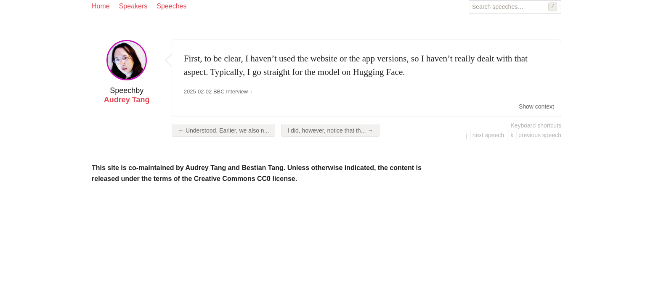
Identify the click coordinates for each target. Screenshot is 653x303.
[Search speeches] (515, 6)
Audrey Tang (127, 100)
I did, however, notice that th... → (330, 130)
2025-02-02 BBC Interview (216, 91)
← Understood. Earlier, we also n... (223, 130)
